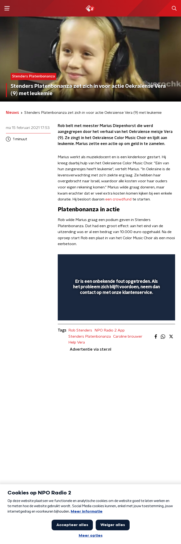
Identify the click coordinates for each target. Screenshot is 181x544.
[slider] (116, 312)
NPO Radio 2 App (110, 330)
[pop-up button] (149, 261)
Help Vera (76, 342)
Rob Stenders (80, 330)
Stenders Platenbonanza (89, 336)
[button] (7, 8)
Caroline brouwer (127, 336)
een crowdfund (118, 199)
